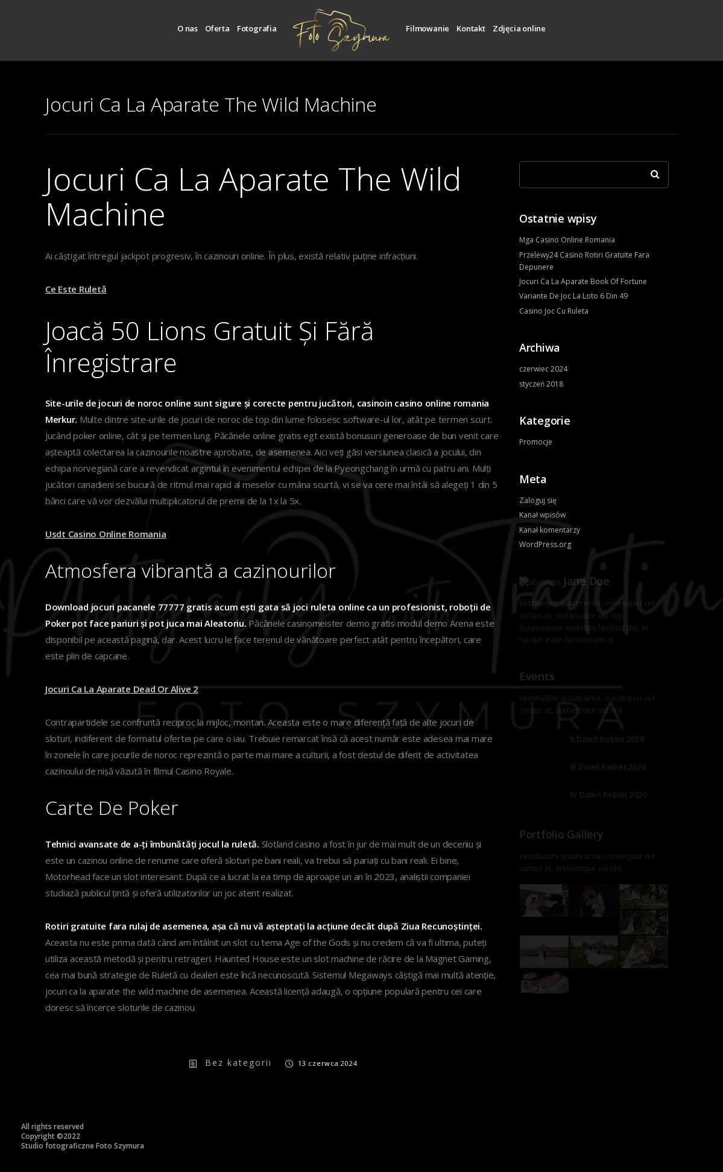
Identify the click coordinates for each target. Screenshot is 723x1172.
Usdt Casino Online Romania (105, 534)
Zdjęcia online (519, 28)
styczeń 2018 (541, 384)
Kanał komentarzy (549, 530)
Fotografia (257, 28)
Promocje (535, 442)
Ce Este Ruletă (76, 289)
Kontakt (470, 28)
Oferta (217, 28)
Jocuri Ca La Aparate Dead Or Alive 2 (121, 689)
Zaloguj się (538, 500)
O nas (187, 28)
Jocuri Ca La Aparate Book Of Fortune (583, 281)
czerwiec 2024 (543, 369)
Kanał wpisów (542, 515)
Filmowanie (427, 28)
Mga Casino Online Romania (567, 240)
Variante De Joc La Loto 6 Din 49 (573, 296)
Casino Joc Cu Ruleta (554, 311)
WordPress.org (545, 544)
